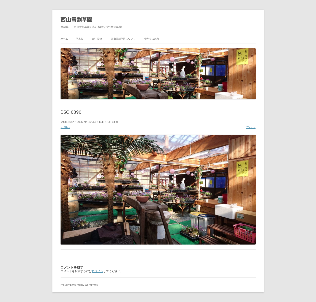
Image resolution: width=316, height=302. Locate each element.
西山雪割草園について (123, 38)
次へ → (251, 127)
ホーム (64, 38)
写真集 (79, 38)
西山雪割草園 (76, 19)
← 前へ (65, 127)
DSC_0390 (112, 122)
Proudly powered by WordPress (79, 285)
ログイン (97, 271)
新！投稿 (97, 38)
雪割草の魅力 (151, 38)
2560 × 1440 (97, 122)
